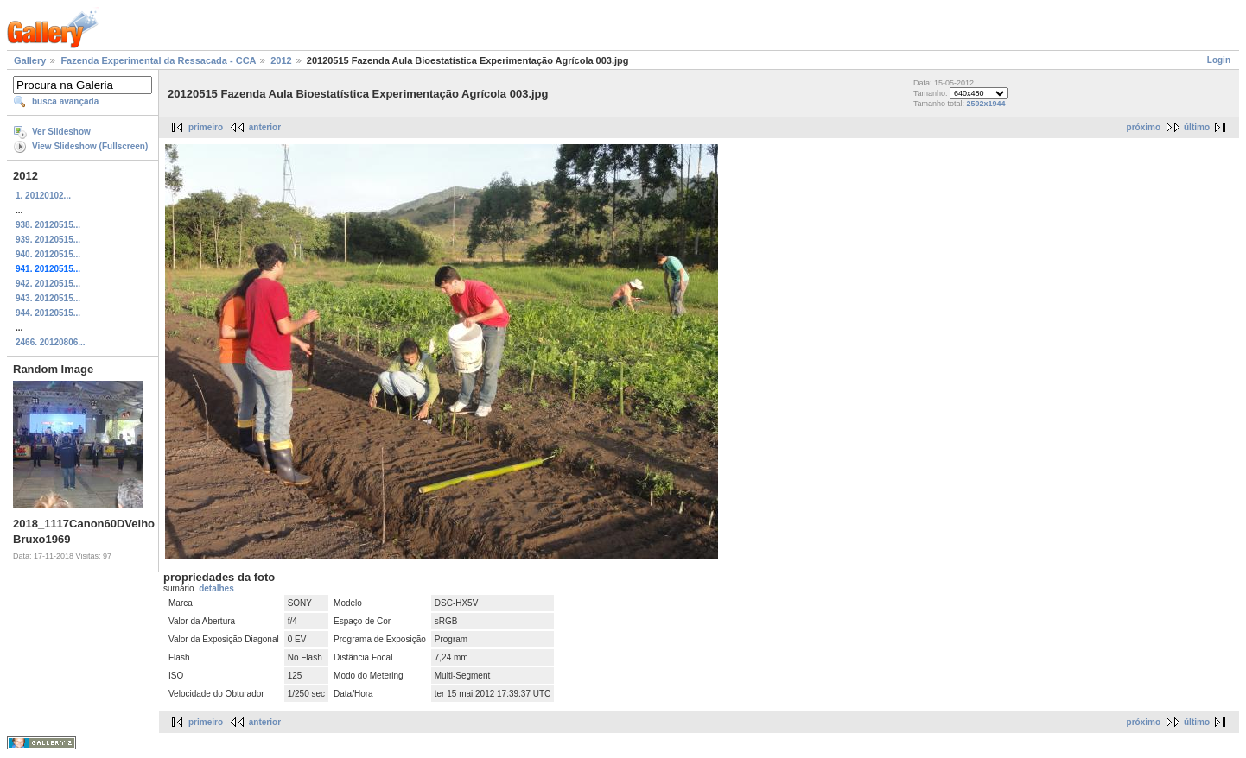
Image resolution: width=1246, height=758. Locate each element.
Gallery (30, 60)
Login (1218, 60)
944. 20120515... (48, 313)
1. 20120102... (43, 195)
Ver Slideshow (61, 131)
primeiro (205, 127)
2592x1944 (986, 103)
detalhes (216, 588)
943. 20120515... (48, 298)
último (1197, 127)
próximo (1143, 127)
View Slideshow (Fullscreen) (90, 146)
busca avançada (65, 101)
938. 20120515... (48, 225)
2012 (280, 60)
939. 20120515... (48, 239)
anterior (265, 127)
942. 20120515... (48, 283)
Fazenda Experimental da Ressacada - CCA (158, 60)
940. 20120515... (48, 254)
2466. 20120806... (51, 342)
